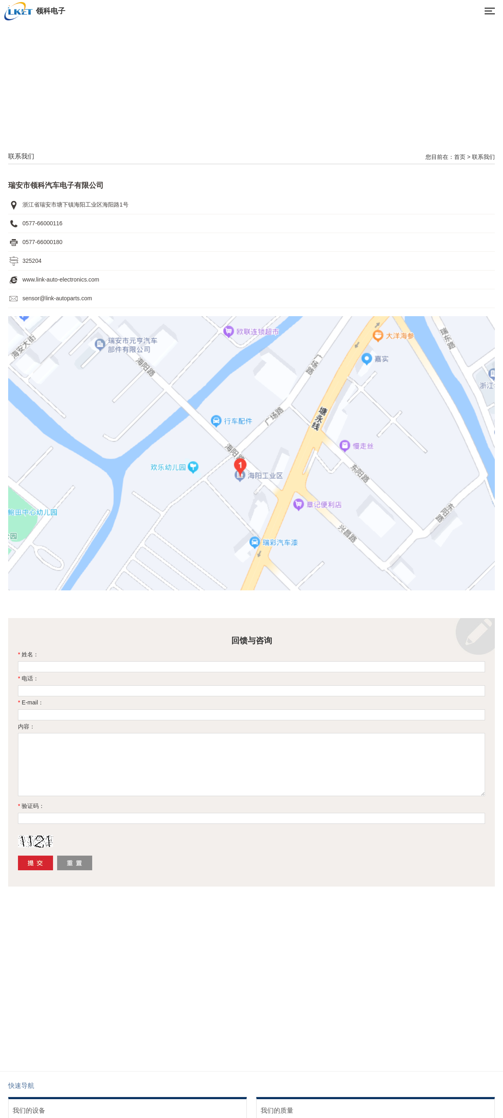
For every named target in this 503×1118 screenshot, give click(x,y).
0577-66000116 (42, 223)
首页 (459, 157)
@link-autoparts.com (66, 298)
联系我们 (483, 157)
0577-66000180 (42, 242)
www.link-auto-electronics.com (60, 279)
